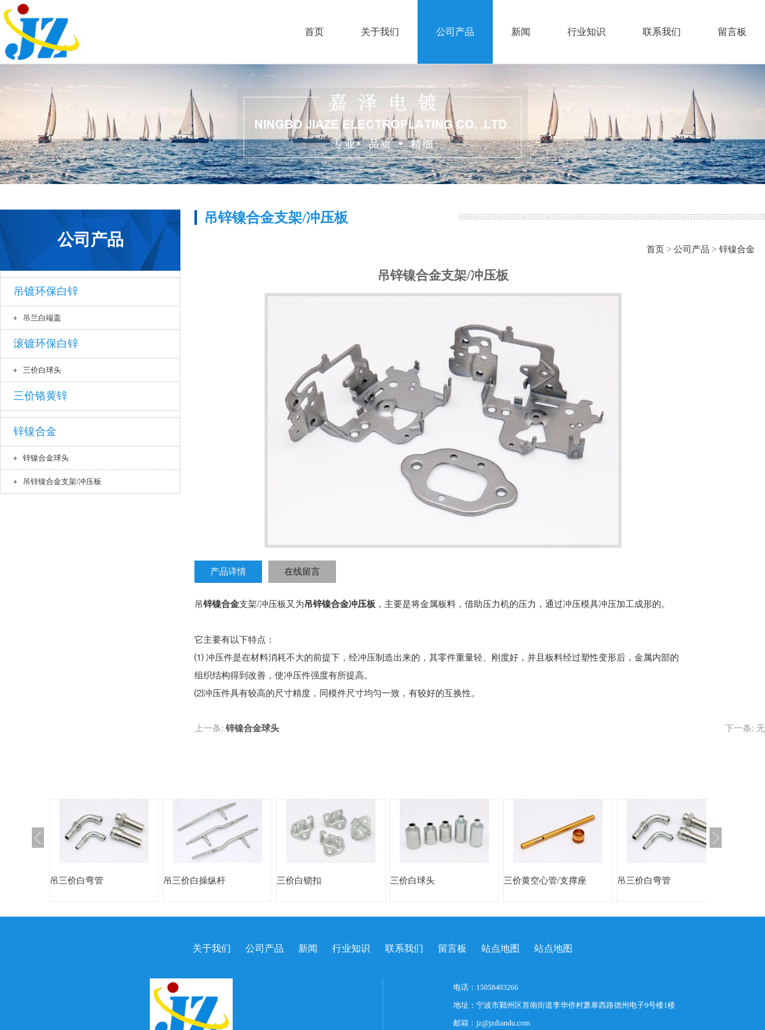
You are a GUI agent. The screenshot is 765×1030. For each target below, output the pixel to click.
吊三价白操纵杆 (194, 880)
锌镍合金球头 (46, 458)
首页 (314, 32)
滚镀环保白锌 (45, 344)
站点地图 (500, 948)
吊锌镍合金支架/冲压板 (62, 481)
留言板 (732, 32)
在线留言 (302, 571)
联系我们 (662, 32)
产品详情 (228, 571)
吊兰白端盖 (42, 317)
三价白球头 (42, 370)
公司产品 (455, 32)
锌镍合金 (35, 432)
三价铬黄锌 (40, 396)
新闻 (520, 32)
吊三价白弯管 (76, 880)
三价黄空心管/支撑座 (545, 880)
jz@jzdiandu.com (503, 1023)
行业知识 (586, 32)
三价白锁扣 (299, 880)
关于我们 (380, 32)
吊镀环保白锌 (45, 291)
